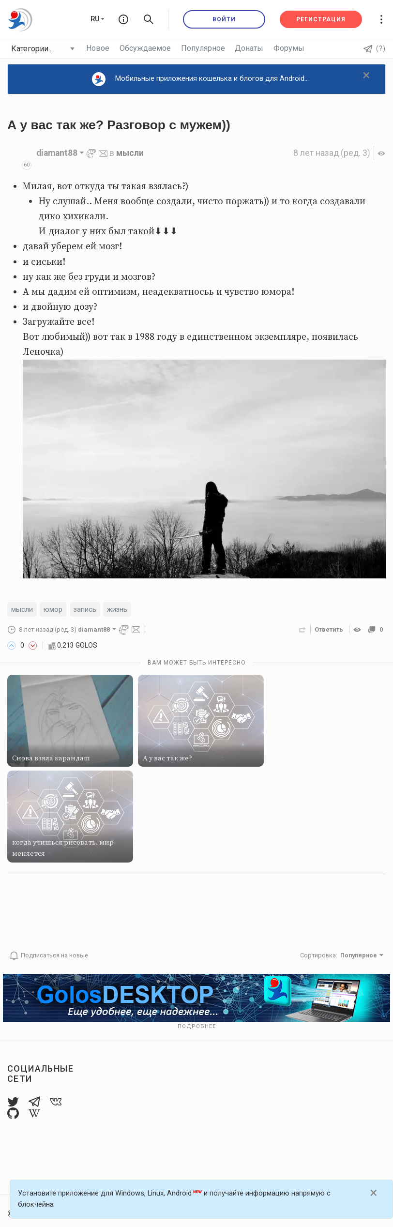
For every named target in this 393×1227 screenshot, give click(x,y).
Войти (224, 19)
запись (85, 609)
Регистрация (321, 19)
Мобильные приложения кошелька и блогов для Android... (200, 79)
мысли (130, 153)
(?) (374, 48)
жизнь (117, 609)
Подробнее (197, 1026)
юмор (53, 609)
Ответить (329, 629)
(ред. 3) (331, 153)
